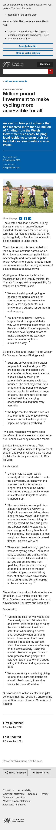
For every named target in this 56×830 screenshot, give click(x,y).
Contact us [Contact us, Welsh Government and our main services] (8, 790)
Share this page (17, 772)
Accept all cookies (28, 46)
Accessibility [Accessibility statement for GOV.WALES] (24, 790)
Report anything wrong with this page (22, 761)
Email (29, 218)
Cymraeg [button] (45, 64)
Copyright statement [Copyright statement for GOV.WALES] (13, 794)
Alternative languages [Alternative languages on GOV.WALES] (14, 804)
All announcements (16, 81)
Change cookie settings (28, 53)
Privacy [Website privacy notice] (44, 794)
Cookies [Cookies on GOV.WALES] (32, 794)
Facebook (25, 218)
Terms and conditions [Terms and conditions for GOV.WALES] (14, 797)
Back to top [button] (42, 772)
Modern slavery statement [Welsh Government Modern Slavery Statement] (16, 801)
